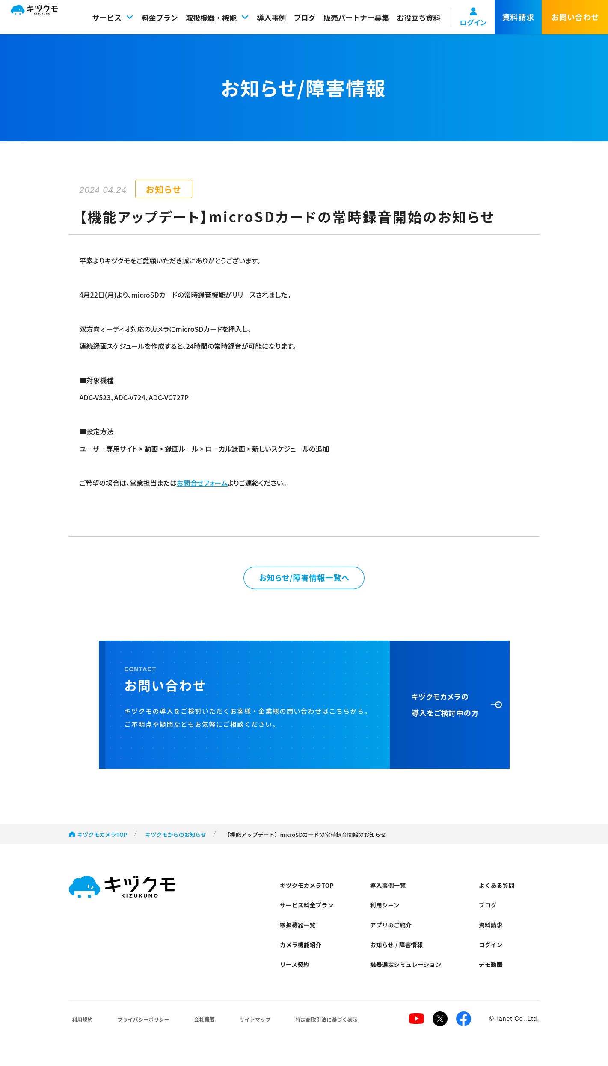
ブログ (305, 17)
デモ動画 (492, 976)
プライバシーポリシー (141, 1034)
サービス (112, 17)
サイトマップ (251, 1034)
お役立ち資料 (419, 17)
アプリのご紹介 (394, 933)
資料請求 (492, 933)
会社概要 (202, 1034)
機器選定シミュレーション (410, 976)
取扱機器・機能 (217, 17)
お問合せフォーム (202, 483)
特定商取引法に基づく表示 (325, 1034)
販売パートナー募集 (356, 17)
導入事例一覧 (390, 889)
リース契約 (297, 976)
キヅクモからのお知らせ (176, 837)
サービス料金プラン (310, 911)
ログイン (492, 955)
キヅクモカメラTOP (102, 837)
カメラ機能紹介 (304, 955)
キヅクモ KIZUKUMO (43, 17)
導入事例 (271, 17)
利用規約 (81, 1034)
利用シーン (387, 911)
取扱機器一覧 (300, 933)
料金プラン (160, 17)
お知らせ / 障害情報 (400, 955)
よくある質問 (499, 889)
